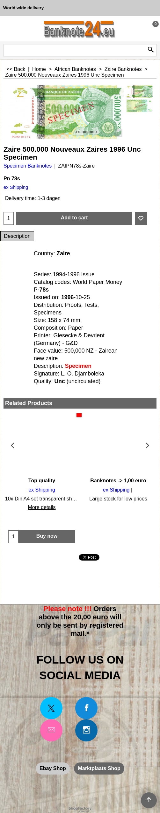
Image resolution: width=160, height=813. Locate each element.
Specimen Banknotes (28, 166)
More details (41, 507)
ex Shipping (16, 187)
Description (17, 236)
